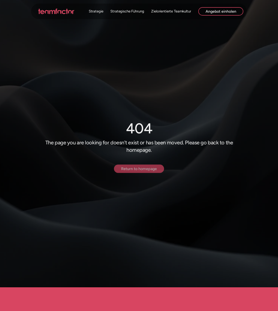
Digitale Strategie (89, 11)
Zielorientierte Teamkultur (171, 11)
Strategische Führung (127, 11)
